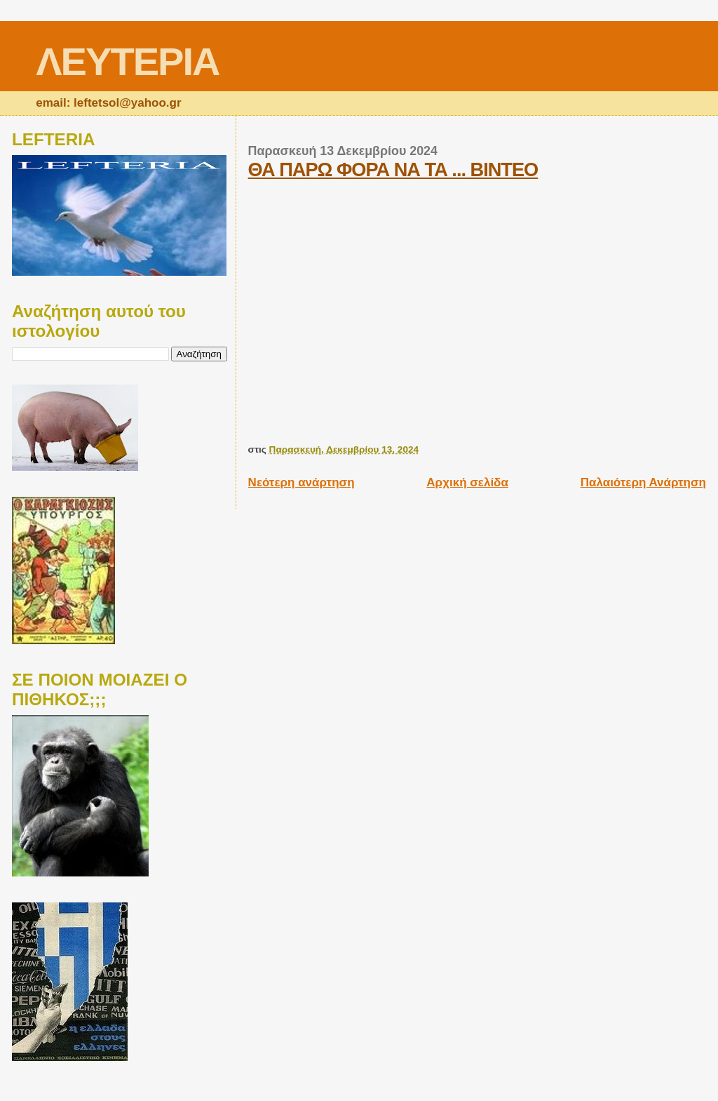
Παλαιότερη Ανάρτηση (643, 482)
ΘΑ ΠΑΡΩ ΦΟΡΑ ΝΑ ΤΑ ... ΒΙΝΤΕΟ (393, 169)
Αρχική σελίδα (467, 482)
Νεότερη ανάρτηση (301, 482)
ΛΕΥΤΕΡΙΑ (127, 61)
